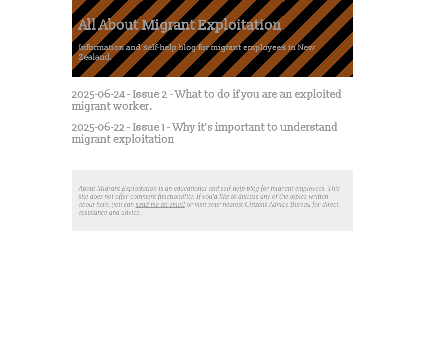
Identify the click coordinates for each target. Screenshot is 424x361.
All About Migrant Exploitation (180, 25)
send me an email (160, 204)
